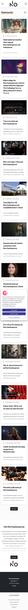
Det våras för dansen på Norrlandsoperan (12, 326)
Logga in (14, 607)
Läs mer (14, 557)
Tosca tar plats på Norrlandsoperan (10, 122)
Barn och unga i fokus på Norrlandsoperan (13, 163)
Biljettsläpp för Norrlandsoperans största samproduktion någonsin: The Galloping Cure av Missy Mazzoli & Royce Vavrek (13, 86)
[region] (14, 305)
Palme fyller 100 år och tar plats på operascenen (13, 407)
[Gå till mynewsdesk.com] (14, 595)
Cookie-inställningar (14, 317)
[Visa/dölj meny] (2, 3)
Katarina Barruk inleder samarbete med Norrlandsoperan (13, 245)
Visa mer (14, 509)
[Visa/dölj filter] (25, 12)
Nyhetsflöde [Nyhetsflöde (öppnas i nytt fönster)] (14, 604)
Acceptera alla (14, 313)
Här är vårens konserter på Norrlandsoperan (13, 366)
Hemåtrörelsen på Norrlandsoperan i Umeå (13, 285)
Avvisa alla (14, 310)
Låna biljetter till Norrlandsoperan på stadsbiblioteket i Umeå (13, 205)
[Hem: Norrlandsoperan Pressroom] (13, 4)
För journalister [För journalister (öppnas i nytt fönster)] (14, 602)
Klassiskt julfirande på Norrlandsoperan (12, 488)
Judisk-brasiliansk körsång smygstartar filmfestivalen (14, 449)
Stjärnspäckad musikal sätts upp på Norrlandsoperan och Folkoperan (12, 43)
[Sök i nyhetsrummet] (26, 4)
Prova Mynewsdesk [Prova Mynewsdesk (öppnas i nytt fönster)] (14, 600)
